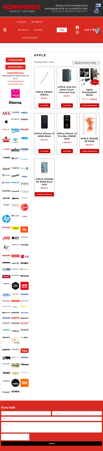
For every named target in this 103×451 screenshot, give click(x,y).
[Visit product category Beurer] (25, 129)
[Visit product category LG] (25, 256)
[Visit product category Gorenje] (6, 198)
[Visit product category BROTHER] (25, 149)
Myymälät (37, 22)
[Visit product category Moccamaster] (15, 275)
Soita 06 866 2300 (15, 84)
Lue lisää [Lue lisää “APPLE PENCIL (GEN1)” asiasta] (44, 105)
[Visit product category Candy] (25, 159)
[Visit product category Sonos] (25, 330)
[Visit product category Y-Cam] (6, 392)
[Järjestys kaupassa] (86, 63)
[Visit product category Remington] (6, 306)
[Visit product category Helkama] (6, 204)
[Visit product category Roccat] (6, 313)
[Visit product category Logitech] (15, 263)
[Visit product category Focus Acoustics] (25, 184)
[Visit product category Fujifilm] (6, 191)
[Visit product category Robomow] (25, 307)
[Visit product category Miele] (6, 276)
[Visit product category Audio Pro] (15, 119)
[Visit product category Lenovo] (15, 256)
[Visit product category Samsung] (6, 317)
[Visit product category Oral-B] (6, 295)
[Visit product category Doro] (25, 168)
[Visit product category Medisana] (15, 269)
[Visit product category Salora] (25, 313)
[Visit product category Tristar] (25, 364)
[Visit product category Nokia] (6, 283)
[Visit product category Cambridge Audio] (15, 158)
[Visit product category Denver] (15, 168)
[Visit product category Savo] (25, 318)
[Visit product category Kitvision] (15, 244)
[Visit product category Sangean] (15, 317)
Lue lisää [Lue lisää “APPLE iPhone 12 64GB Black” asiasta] (44, 151)
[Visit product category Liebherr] (6, 262)
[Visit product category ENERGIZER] (15, 175)
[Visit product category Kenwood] (25, 237)
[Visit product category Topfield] (25, 357)
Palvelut (23, 30)
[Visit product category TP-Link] (6, 363)
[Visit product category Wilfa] (15, 383)
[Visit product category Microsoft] (25, 269)
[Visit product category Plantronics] (15, 301)
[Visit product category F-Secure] (6, 183)
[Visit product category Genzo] (25, 191)
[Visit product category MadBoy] (25, 263)
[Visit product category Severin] (15, 323)
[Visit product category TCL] (25, 350)
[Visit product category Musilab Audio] (25, 276)
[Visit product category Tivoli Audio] (15, 357)
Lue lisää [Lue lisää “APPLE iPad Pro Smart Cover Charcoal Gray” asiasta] (67, 105)
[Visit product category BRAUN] (15, 150)
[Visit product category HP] (6, 219)
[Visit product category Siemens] (6, 330)
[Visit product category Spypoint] (25, 337)
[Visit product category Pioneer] (6, 301)
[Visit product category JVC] (6, 238)
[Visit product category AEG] (6, 113)
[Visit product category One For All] (25, 286)
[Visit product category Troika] (6, 373)
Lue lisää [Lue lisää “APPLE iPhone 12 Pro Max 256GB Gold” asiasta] (67, 151)
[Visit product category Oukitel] (15, 294)
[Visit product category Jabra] (15, 228)
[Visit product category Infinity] (25, 216)
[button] (4, 30)
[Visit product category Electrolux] (6, 175)
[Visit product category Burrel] (6, 157)
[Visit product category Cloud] (6, 168)
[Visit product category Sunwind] (6, 349)
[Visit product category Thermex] (6, 358)
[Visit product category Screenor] (6, 323)
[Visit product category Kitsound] (6, 247)
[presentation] (15, 437)
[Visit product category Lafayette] (6, 256)
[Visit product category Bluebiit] (15, 140)
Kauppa (38, 30)
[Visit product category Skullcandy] (15, 331)
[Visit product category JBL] (25, 229)
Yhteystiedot (30, 38)
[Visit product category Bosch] (6, 149)
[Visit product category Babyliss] (25, 119)
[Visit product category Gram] (15, 198)
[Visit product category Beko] (15, 130)
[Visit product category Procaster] (25, 301)
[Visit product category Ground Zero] (25, 198)
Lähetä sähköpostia (15, 81)
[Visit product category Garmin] (15, 191)
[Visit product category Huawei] (15, 216)
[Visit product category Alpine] (15, 112)
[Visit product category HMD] (15, 205)
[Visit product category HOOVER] (25, 207)
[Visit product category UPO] (15, 373)
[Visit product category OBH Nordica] (15, 286)
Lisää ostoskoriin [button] (89, 105)
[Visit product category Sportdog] (15, 341)
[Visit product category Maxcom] (6, 269)
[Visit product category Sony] (6, 337)
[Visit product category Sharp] (25, 324)
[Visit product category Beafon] (6, 129)
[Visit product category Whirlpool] (6, 381)
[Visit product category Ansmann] (25, 113)
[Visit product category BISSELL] (6, 139)
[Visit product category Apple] (6, 121)
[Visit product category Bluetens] (25, 138)
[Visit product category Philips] (25, 294)
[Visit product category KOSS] (25, 245)
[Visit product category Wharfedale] (25, 372)
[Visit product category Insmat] (6, 227)
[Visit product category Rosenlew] (15, 312)
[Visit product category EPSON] (25, 176)
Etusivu (22, 22)
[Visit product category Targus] (15, 349)
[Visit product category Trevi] (15, 365)
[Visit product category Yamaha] (15, 391)
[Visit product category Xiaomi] (25, 383)
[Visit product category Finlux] (15, 182)
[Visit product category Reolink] (15, 307)
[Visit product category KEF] (15, 238)
